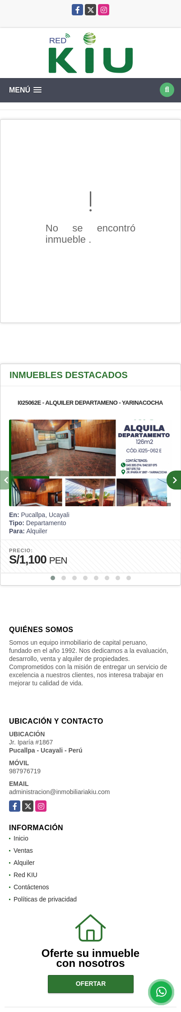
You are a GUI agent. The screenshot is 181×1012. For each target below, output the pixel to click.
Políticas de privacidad (45, 899)
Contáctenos (31, 887)
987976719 (25, 771)
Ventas (23, 850)
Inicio (21, 838)
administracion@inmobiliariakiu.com (59, 791)
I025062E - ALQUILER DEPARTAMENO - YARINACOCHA (90, 402)
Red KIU (25, 874)
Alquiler (24, 862)
